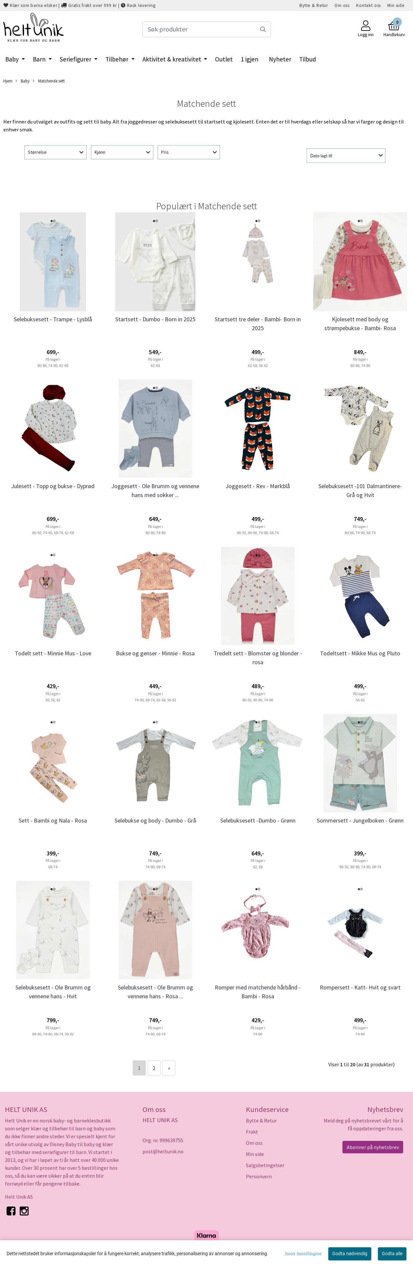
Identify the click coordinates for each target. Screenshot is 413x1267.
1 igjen (249, 59)
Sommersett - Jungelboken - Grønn (360, 820)
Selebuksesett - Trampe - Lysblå (53, 319)
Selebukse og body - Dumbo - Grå (155, 820)
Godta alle (392, 1253)
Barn (40, 59)
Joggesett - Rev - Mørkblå (258, 486)
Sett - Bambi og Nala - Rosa (53, 820)
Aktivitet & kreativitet (172, 59)
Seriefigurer (76, 59)
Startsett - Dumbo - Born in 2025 (155, 319)
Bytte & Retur (313, 5)
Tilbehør (117, 59)
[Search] (206, 29)
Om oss (342, 5)
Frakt (252, 1131)
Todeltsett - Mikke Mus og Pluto (360, 653)
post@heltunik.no (163, 1151)
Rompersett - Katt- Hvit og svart (360, 987)
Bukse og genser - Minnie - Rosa (155, 653)
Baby (12, 59)
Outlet (224, 59)
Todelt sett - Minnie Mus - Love (53, 653)
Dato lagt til (321, 155)
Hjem (7, 80)
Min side (396, 5)
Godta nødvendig (349, 1253)
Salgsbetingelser (265, 1165)
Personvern (259, 1176)
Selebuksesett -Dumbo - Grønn (257, 820)
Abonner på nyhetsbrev (373, 1147)
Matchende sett (49, 81)
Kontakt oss (368, 5)
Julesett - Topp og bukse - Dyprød (53, 486)
